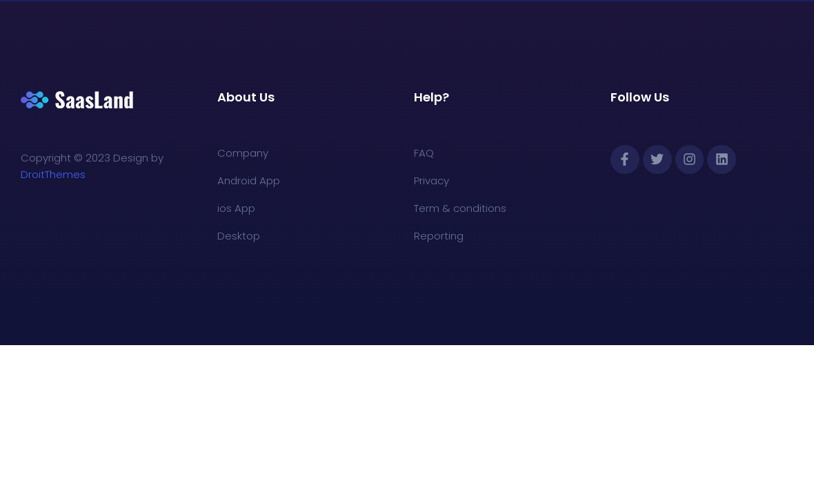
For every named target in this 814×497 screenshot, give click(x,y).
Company (242, 153)
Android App (248, 180)
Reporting (439, 235)
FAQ (424, 153)
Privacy (431, 180)
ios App (236, 208)
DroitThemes (53, 174)
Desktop (238, 235)
